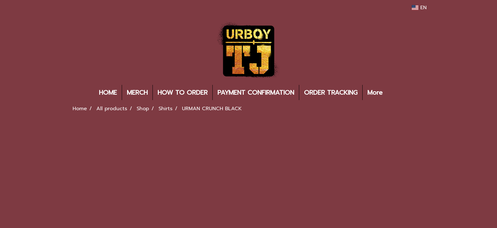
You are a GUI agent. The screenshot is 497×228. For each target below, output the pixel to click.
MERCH (137, 92)
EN (419, 7)
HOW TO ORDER (183, 92)
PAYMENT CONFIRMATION (255, 92)
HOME (108, 92)
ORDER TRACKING (331, 92)
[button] (396, 92)
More (375, 92)
